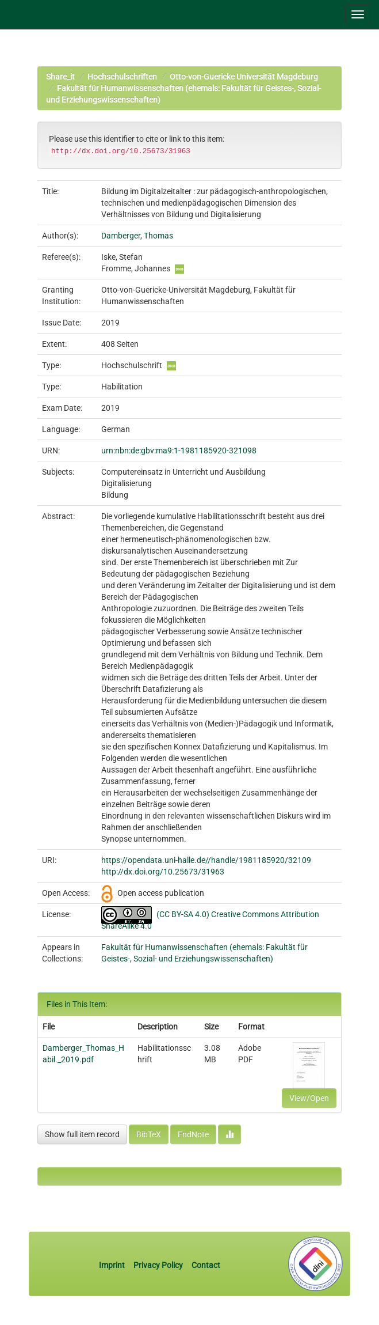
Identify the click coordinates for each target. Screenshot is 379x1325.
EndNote (193, 1134)
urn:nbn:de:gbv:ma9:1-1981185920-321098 (179, 450)
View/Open (309, 1098)
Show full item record (82, 1134)
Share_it (60, 76)
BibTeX (148, 1134)
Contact (206, 1265)
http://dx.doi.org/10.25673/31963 (162, 871)
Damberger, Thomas (137, 235)
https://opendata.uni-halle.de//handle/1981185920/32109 (206, 860)
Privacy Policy (158, 1265)
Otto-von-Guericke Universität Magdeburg (244, 76)
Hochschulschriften (122, 76)
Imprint (113, 1265)
